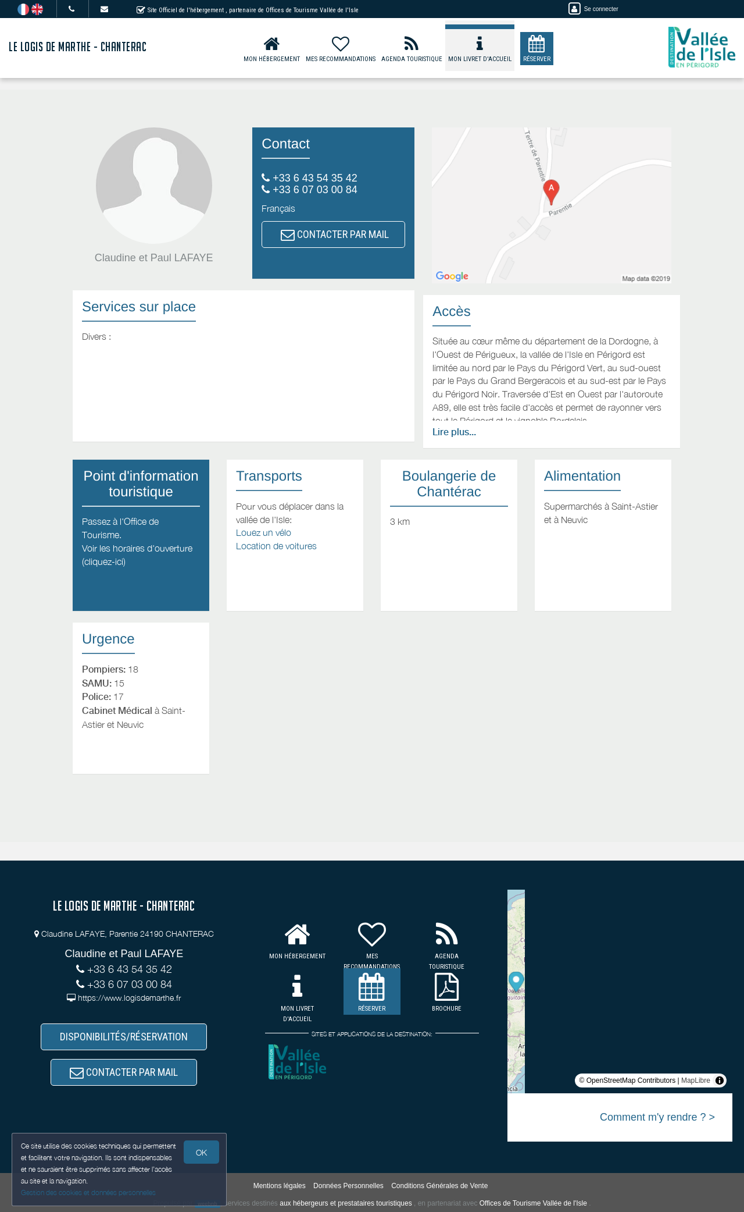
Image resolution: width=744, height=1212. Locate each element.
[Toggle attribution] (720, 1080)
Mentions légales (279, 1186)
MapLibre (695, 1080)
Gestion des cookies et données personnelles (88, 1192)
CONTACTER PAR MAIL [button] (335, 234)
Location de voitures (276, 546)
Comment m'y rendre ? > (657, 1117)
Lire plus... (454, 432)
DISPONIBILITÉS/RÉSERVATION (124, 1036)
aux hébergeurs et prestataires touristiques (346, 1203)
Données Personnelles (348, 1186)
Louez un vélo (263, 532)
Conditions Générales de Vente (439, 1186)
